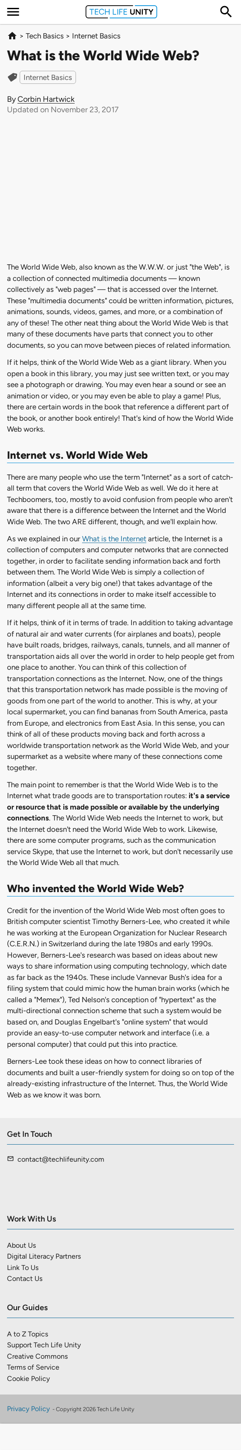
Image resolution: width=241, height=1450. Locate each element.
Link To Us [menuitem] (22, 1267)
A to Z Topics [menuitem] (27, 1334)
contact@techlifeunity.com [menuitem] (60, 1159)
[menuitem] (13, 11)
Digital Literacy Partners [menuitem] (44, 1256)
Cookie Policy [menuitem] (28, 1378)
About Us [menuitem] (21, 1245)
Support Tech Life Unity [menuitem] (44, 1345)
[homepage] (12, 36)
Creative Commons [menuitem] (37, 1356)
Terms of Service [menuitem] (33, 1367)
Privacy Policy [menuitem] (28, 1409)
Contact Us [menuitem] (24, 1278)
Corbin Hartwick (46, 99)
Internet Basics (96, 35)
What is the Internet (114, 538)
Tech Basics (45, 35)
